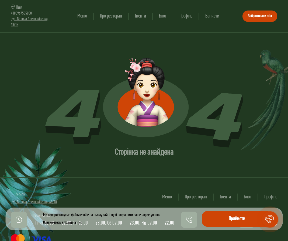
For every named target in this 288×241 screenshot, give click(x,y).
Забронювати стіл (260, 16)
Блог (162, 16)
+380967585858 (21, 13)
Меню (82, 16)
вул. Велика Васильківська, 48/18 (34, 202)
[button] (270, 219)
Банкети (212, 16)
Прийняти (237, 219)
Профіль (185, 16)
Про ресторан (111, 16)
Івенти (140, 16)
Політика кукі (73, 223)
